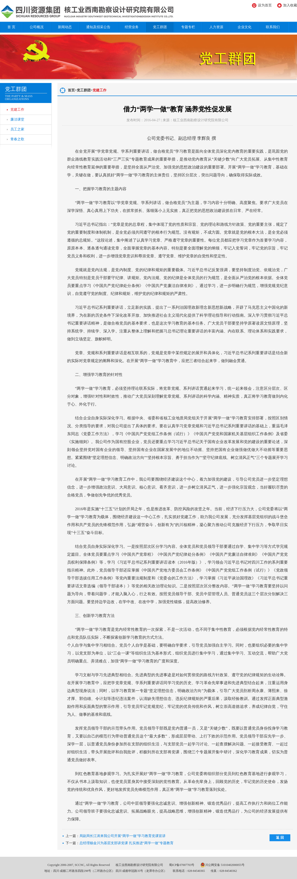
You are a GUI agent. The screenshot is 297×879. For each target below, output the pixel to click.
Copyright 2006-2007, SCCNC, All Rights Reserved (79, 865)
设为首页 (265, 5)
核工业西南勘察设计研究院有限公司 (139, 865)
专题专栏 (188, 27)
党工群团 (160, 27)
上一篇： (116, 836)
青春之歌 (17, 139)
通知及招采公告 (98, 27)
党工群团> (85, 90)
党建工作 (17, 109)
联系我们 (273, 27)
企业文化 (244, 27)
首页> (72, 90)
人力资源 (216, 27)
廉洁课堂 (17, 119)
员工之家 (17, 129)
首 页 (11, 27)
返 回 (280, 837)
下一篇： (119, 843)
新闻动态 (65, 27)
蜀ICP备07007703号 (182, 865)
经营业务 (132, 27)
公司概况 (37, 27)
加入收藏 (290, 5)
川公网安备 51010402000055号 (222, 864)
